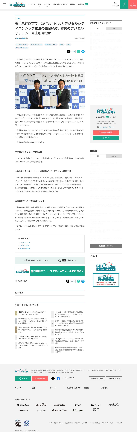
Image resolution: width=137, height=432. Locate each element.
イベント (47, 4)
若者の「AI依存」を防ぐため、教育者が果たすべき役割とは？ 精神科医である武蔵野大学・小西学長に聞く (69, 323)
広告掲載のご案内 (114, 378)
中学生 (68, 44)
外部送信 (119, 423)
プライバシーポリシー (108, 423)
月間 (114, 28)
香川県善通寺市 (25, 248)
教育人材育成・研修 (22, 48)
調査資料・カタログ (60, 4)
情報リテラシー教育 (51, 44)
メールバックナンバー (106, 127)
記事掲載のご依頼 (97, 378)
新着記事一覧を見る (106, 246)
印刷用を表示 (21, 281)
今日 (98, 28)
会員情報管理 (69, 423)
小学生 (62, 44)
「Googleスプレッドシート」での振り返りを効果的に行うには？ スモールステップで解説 (69, 341)
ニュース (32, 4)
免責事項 (77, 423)
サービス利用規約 (94, 423)
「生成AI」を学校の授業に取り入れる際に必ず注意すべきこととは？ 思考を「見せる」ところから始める (69, 314)
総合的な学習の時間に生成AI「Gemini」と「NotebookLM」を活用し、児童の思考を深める (33, 345)
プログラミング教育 (22, 44)
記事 (39, 4)
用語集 (72, 4)
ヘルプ (50, 423)
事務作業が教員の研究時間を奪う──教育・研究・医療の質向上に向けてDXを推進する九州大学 (69, 350)
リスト (73, 51)
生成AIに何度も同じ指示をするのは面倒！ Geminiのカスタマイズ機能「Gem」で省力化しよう (69, 332)
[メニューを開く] (4, 4)
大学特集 (83, 4)
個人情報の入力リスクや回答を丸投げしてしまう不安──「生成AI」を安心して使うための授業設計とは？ (32, 321)
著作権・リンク (58, 423)
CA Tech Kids (24, 245)
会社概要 (84, 423)
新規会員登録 (105, 132)
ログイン (106, 138)
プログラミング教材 (36, 44)
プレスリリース (25, 242)
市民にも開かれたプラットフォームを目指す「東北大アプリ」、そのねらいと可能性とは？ (32, 330)
